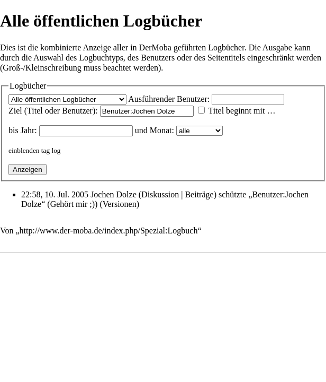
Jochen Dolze (113, 194)
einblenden (23, 150)
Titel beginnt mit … (241, 110)
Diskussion (160, 194)
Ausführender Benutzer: (169, 98)
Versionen (120, 204)
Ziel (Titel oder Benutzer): (53, 110)
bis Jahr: (22, 130)
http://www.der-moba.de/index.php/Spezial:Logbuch (109, 230)
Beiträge (199, 194)
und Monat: (154, 130)
